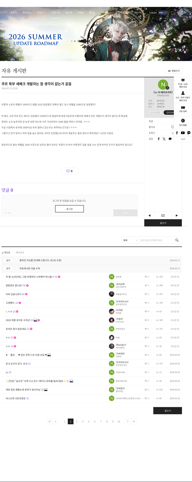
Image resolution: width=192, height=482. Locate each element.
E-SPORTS (121, 12)
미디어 (68, 12)
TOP (183, 139)
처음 (49, 421)
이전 (55, 421)
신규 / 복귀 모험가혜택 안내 (183, 99)
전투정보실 (171, 112)
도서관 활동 (155, 112)
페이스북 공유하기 (158, 139)
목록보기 (163, 215)
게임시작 (181, 12)
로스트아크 (5, 12)
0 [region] (72, 171)
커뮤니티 (55, 12)
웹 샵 (91, 12)
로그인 (153, 12)
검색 (177, 240)
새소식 (13, 12)
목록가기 (176, 70)
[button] (147, 58)
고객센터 (104, 12)
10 (118, 421)
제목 (125, 240)
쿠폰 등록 (183, 111)
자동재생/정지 (152, 58)
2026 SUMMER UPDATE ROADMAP (96, 34)
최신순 (7, 252)
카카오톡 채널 (189, 132)
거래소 (80, 12)
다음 (128, 421)
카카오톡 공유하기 (170, 139)
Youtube (183, 132)
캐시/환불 (183, 125)
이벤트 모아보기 (178, 58)
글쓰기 (163, 223)
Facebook (177, 132)
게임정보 (26, 12)
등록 (125, 213)
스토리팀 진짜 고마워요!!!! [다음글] (177, 215)
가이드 (40, 12)
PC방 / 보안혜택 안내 (183, 85)
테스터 (137, 12)
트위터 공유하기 (163, 139)
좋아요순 (20, 252)
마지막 (134, 421)
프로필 (163, 85)
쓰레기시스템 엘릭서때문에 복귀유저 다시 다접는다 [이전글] (149, 215)
